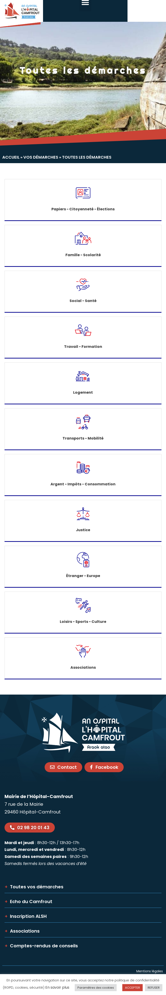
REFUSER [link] (154, 987)
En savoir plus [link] (57, 987)
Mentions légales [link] (150, 971)
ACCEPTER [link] (132, 987)
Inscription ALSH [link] (26, 916)
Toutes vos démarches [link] (34, 887)
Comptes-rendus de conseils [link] (41, 946)
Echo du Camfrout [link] (28, 901)
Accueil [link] (10, 157)
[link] (21, 14)
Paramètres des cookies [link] (95, 987)
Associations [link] (22, 931)
